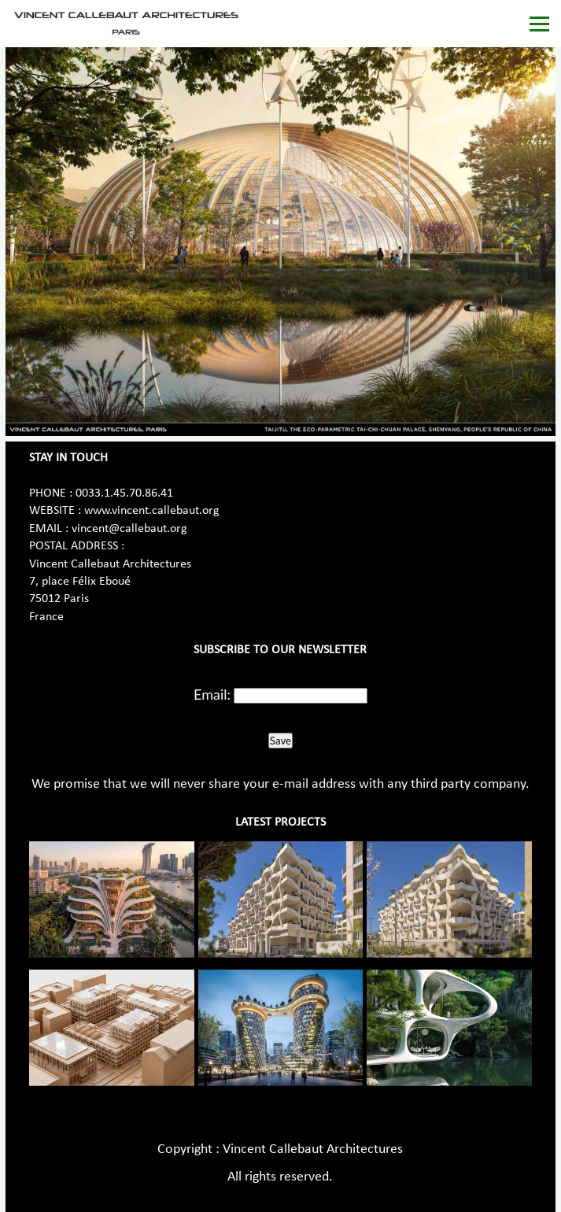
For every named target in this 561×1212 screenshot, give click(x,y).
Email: (212, 694)
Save (280, 740)
